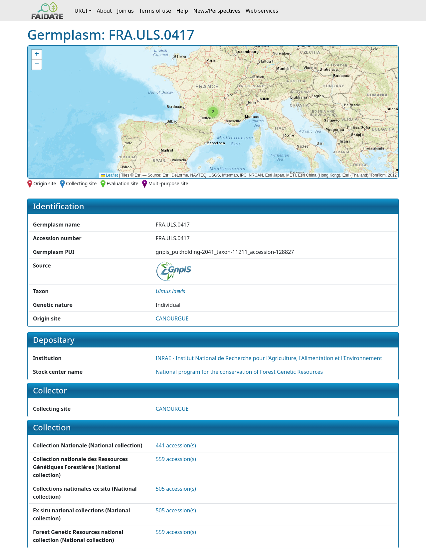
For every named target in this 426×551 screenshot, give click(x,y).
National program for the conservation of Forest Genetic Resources (239, 371)
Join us (125, 10)
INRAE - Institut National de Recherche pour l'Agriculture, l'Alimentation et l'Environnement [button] (269, 358)
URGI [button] (81, 10)
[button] (213, 112)
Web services (262, 10)
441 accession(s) (176, 445)
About (104, 10)
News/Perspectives (216, 10)
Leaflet (109, 175)
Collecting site (81, 183)
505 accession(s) (176, 488)
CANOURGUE (172, 318)
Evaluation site (122, 183)
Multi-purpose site (168, 183)
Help (182, 10)
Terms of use (155, 10)
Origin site (44, 183)
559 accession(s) (176, 459)
